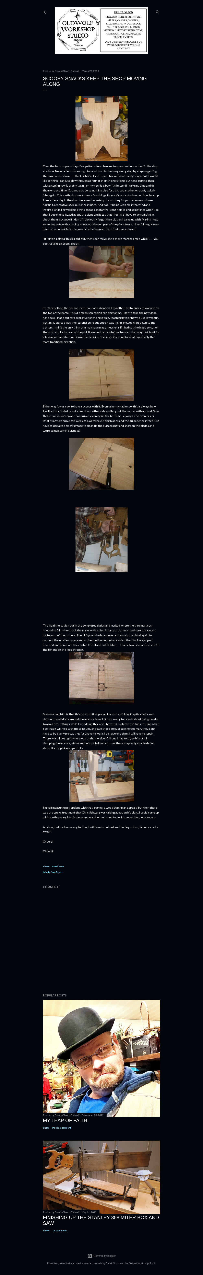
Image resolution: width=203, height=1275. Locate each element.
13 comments (60, 1230)
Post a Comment (61, 1127)
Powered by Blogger (101, 1255)
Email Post (58, 866)
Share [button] (46, 866)
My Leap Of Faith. (66, 1120)
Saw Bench (57, 872)
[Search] (157, 11)
